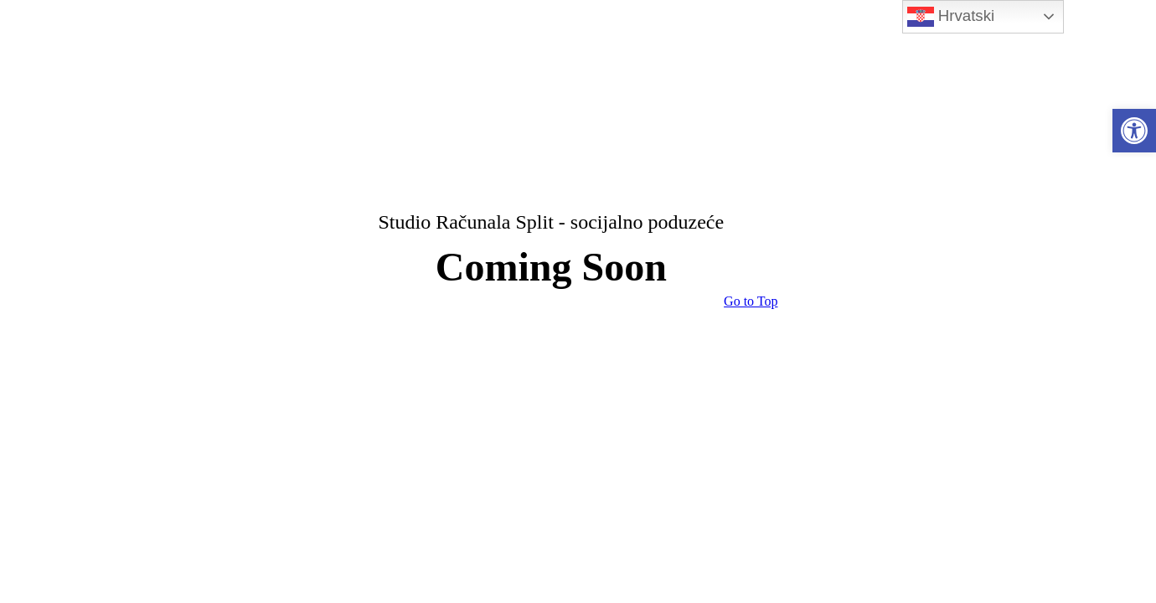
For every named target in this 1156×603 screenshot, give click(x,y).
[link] (1134, 130)
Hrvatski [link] (951, 16)
